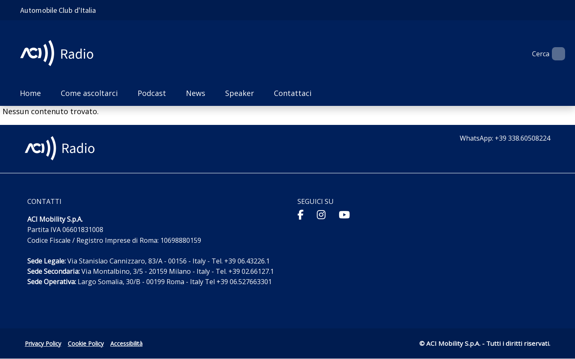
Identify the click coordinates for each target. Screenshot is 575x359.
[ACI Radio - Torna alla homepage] (60, 54)
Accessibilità (126, 343)
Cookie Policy (86, 343)
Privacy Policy (43, 343)
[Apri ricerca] (555, 54)
